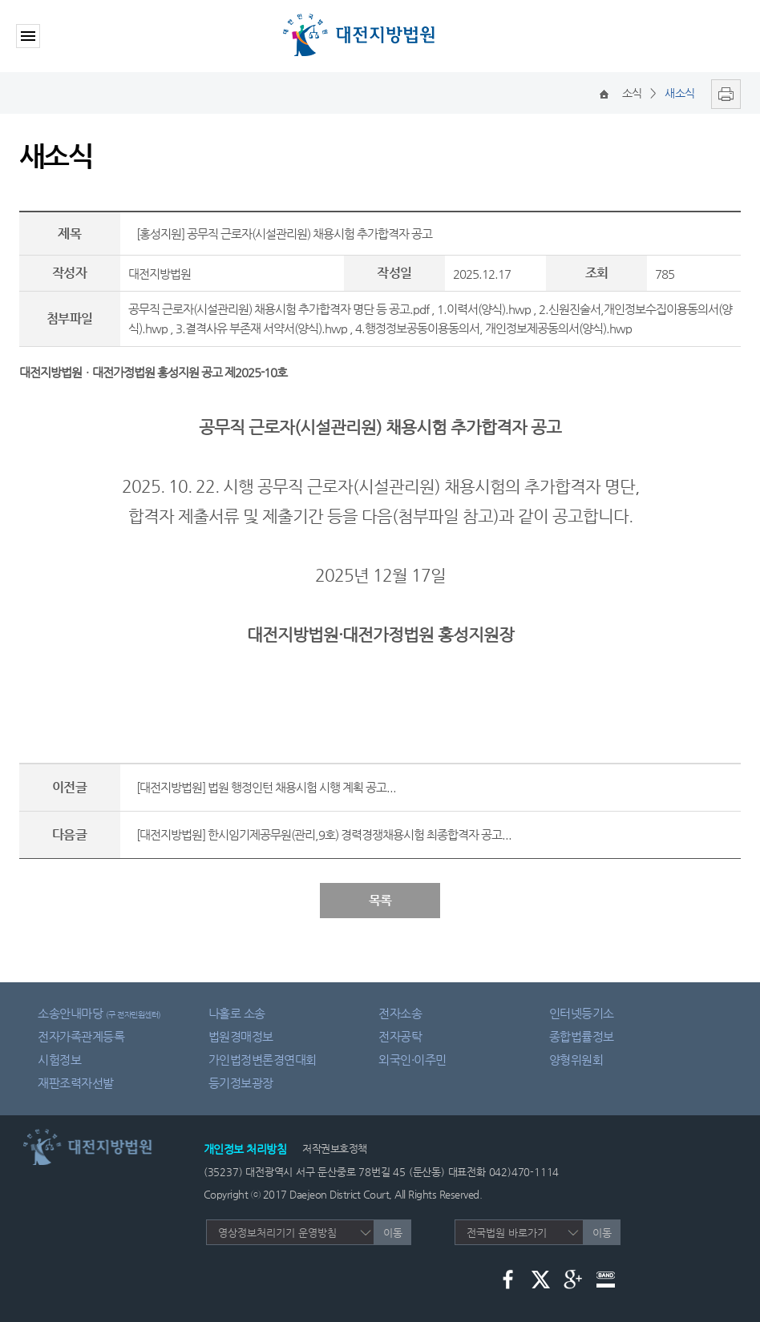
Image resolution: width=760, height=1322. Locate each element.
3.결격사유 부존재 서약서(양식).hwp (261, 328)
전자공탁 (400, 1036)
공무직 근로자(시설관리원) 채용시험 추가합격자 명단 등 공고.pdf (278, 309)
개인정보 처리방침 (245, 1149)
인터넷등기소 (581, 1013)
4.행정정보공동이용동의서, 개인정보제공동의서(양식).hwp (493, 328)
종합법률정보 (581, 1036)
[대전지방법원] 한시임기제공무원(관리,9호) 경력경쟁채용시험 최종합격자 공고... (323, 834)
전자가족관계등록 (81, 1036)
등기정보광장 (240, 1083)
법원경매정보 (240, 1036)
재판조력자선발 (76, 1083)
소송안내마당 (99, 1013)
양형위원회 (576, 1059)
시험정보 (59, 1059)
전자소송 (400, 1013)
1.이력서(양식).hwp (484, 309)
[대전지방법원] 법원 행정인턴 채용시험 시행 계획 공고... (266, 787)
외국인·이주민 (412, 1059)
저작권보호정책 (334, 1149)
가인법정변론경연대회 (262, 1059)
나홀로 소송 (236, 1013)
